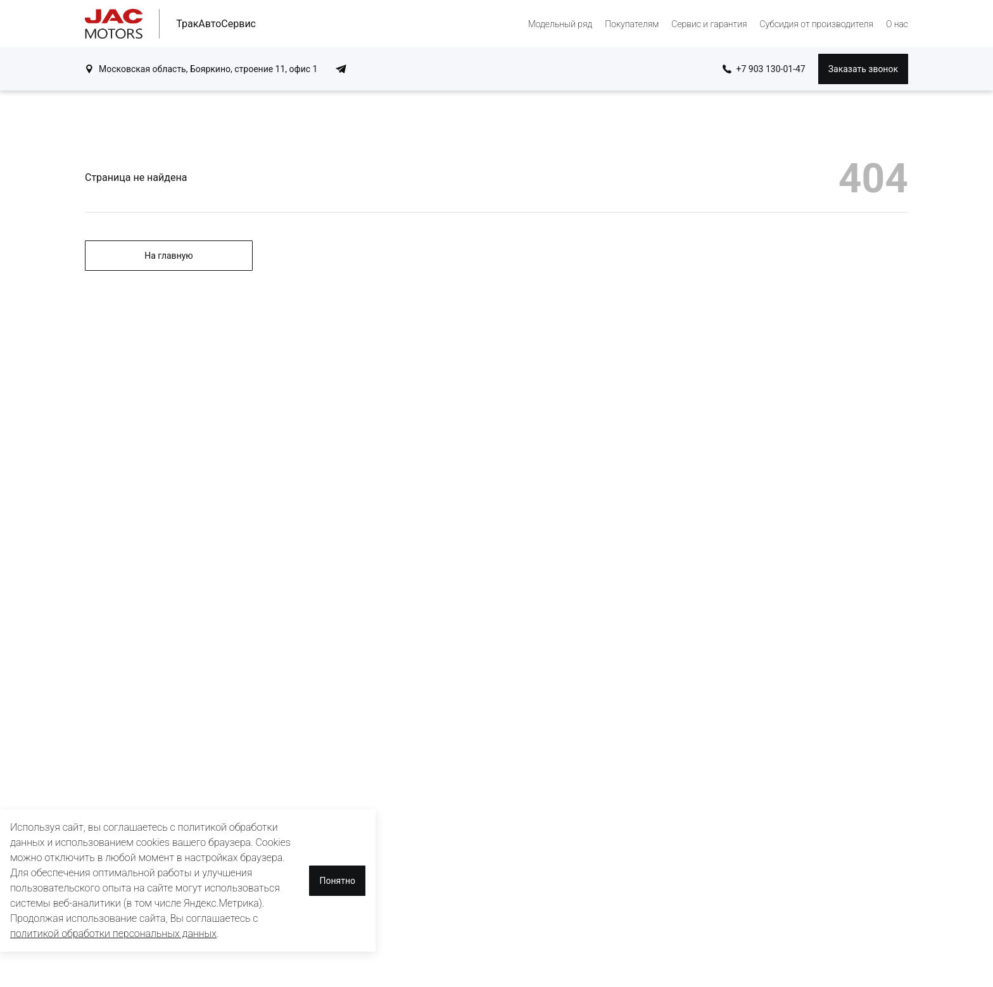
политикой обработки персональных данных (113, 934)
